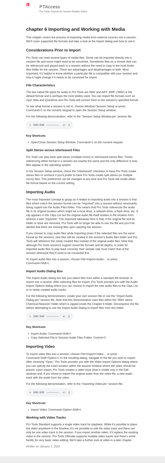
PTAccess (49, 6)
